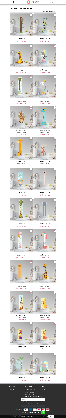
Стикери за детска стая (21, 6)
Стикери (14, 6)
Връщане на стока (29, 394)
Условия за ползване (30, 389)
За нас (10, 391)
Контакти (11, 389)
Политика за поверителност (32, 391)
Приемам (51, 416)
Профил (43, 389)
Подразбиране (51, 11)
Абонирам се (33, 405)
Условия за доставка (30, 392)
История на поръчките (47, 391)
